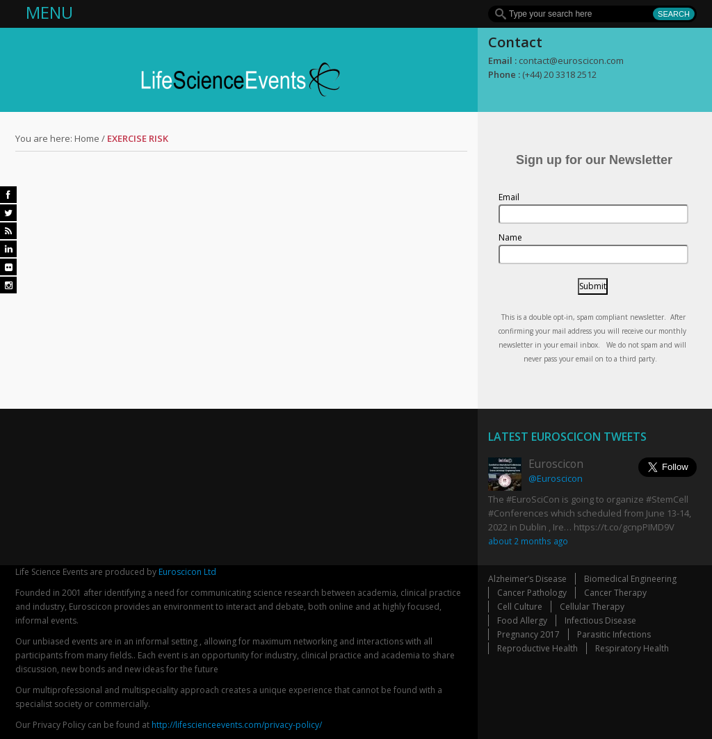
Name (510, 237)
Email (509, 197)
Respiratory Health (632, 648)
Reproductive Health (537, 648)
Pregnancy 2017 (528, 634)
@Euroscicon (555, 478)
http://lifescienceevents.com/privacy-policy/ (237, 725)
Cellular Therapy (592, 606)
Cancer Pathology (532, 593)
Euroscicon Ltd (187, 572)
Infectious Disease (600, 620)
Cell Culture (519, 606)
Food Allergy (522, 620)
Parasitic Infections (614, 634)
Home (86, 138)
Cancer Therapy (615, 593)
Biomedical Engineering (630, 579)
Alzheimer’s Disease (527, 579)
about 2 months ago (528, 540)
